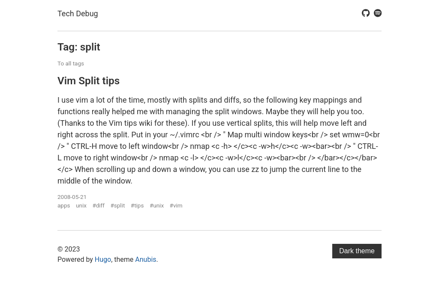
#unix (157, 205)
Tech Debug (77, 13)
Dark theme (357, 251)
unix (81, 205)
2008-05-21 (72, 196)
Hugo (103, 259)
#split (117, 205)
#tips (137, 205)
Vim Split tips (88, 80)
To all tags (70, 63)
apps (63, 205)
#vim (176, 205)
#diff (98, 205)
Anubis (145, 259)
